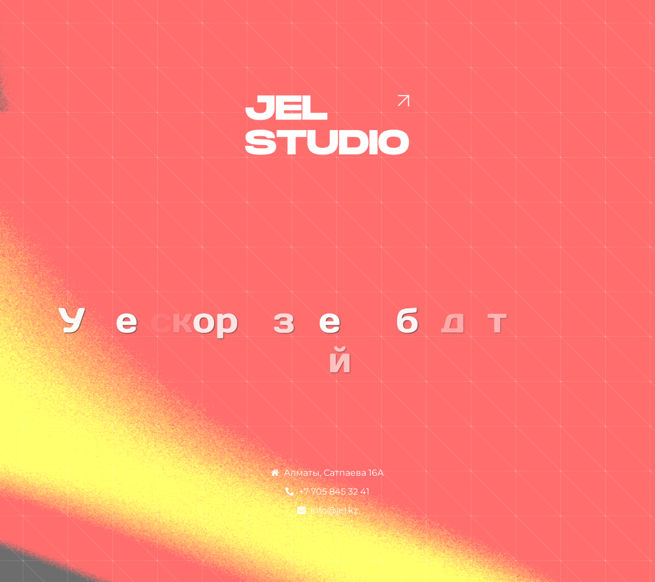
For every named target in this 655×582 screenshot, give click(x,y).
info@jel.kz (334, 510)
